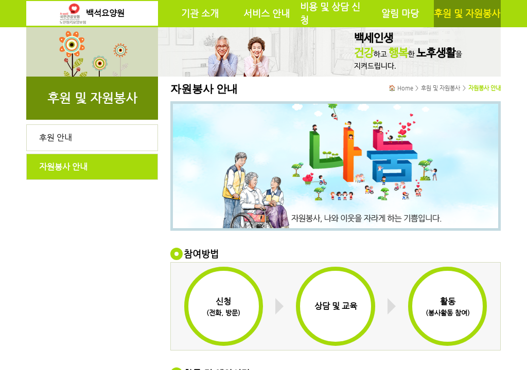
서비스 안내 (266, 13)
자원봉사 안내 (63, 167)
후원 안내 (55, 137)
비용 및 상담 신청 (330, 13)
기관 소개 (200, 13)
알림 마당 (400, 13)
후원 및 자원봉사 (467, 13)
